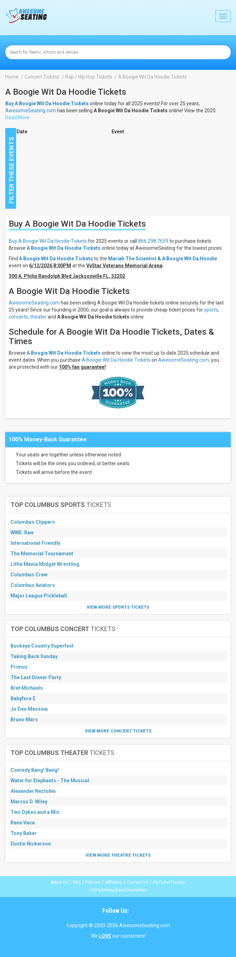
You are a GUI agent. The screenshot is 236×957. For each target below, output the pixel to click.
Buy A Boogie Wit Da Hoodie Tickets (48, 241)
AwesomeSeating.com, (184, 360)
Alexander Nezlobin (33, 791)
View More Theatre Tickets (118, 855)
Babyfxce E (23, 698)
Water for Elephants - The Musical (50, 780)
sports (211, 310)
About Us (59, 882)
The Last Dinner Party (36, 677)
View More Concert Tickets (118, 731)
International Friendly (35, 543)
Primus (19, 667)
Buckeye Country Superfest (42, 646)
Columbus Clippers (33, 522)
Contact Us (137, 882)
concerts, (19, 317)
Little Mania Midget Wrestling (45, 564)
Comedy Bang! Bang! (35, 770)
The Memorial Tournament (42, 553)
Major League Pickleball (39, 595)
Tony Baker (24, 833)
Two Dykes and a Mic (35, 812)
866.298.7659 (153, 241)
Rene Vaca (23, 822)
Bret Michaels (27, 688)
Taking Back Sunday (34, 656)
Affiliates (113, 882)
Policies (93, 882)
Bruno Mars (24, 719)
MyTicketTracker (169, 882)
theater (38, 317)
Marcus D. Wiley (29, 801)
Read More (17, 117)
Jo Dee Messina (29, 709)
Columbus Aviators (33, 585)
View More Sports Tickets (118, 607)
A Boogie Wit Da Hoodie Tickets (64, 248)
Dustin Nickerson (31, 843)
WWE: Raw (22, 532)
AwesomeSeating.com (30, 110)
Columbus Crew (29, 574)
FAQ (77, 882)
